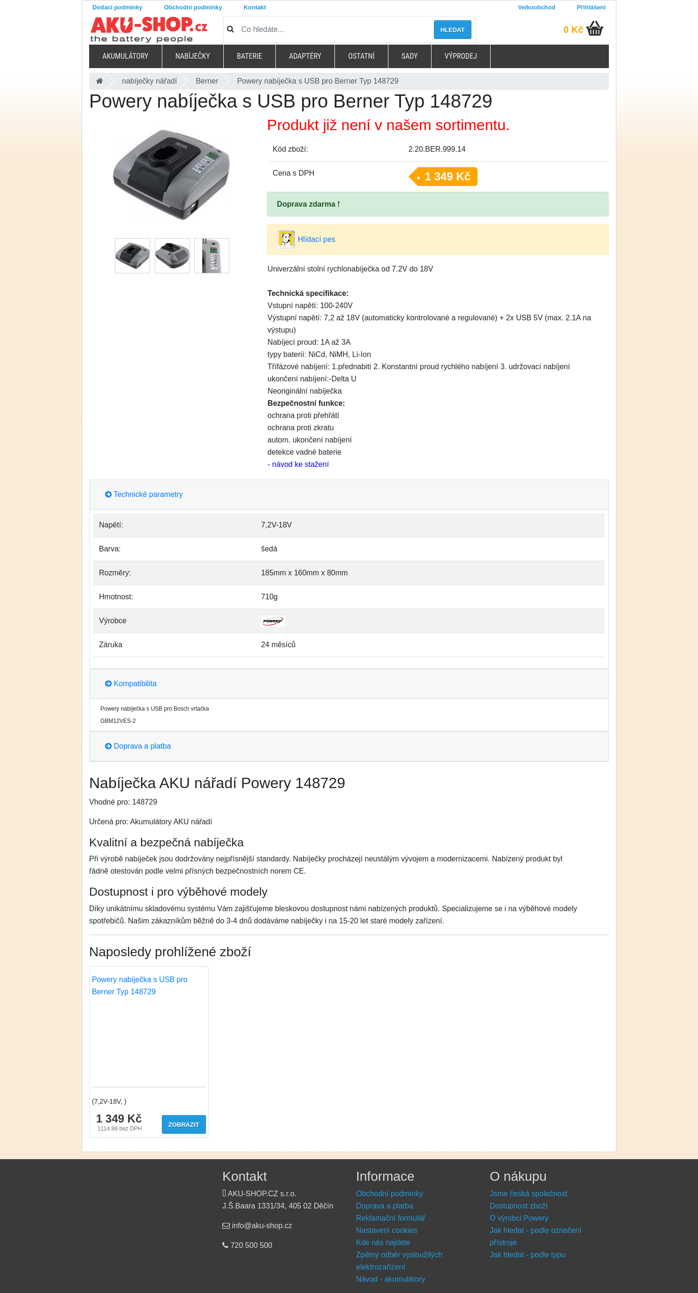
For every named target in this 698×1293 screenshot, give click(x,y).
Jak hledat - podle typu (527, 1255)
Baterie (249, 56)
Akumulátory (125, 56)
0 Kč (573, 29)
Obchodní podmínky (193, 7)
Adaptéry (305, 56)
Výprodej (461, 56)
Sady (410, 56)
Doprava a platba (138, 746)
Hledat (452, 29)
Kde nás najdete (383, 1243)
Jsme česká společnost (528, 1194)
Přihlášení (591, 7)
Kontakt (254, 7)
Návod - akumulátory (390, 1279)
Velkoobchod (536, 7)
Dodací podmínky (117, 7)
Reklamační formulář (390, 1218)
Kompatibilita (131, 684)
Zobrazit (183, 1124)
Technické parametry (144, 494)
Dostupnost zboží (519, 1206)
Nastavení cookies (386, 1230)
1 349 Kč (447, 176)
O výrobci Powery (519, 1218)
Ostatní (361, 56)
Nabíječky (192, 56)
